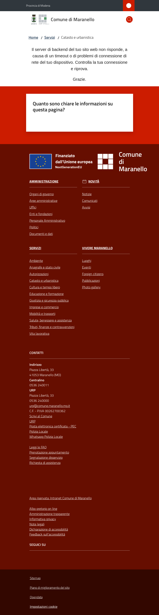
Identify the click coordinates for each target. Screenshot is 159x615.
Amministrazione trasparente (49, 513)
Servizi (49, 37)
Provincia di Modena (38, 5)
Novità (93, 181)
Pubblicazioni (91, 280)
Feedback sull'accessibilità (47, 534)
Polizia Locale (38, 431)
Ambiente (36, 260)
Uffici (32, 207)
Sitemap (35, 578)
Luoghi (86, 260)
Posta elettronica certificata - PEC (52, 426)
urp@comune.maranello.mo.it (49, 405)
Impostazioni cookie (43, 606)
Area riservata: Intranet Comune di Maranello (60, 498)
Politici (33, 227)
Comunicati (89, 200)
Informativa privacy (42, 518)
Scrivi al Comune (40, 416)
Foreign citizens (92, 273)
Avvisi (86, 207)
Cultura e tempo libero (44, 287)
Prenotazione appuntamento (49, 452)
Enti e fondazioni (40, 213)
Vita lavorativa (39, 333)
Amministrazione (43, 181)
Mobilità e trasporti (42, 313)
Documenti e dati (41, 233)
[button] (129, 19)
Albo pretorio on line (43, 508)
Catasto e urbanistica (43, 280)
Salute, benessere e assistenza (50, 320)
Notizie (87, 193)
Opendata (36, 597)
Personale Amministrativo (47, 220)
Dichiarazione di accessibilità (48, 529)
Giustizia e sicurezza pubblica (49, 300)
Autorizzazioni (39, 273)
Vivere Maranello (97, 248)
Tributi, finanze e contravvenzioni (51, 326)
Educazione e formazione (46, 293)
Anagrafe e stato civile (44, 267)
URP (32, 421)
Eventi (86, 267)
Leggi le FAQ (38, 447)
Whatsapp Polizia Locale (46, 436)
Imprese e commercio (44, 306)
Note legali (36, 524)
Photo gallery (91, 287)
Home (33, 37)
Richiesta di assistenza (45, 462)
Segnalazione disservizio (46, 457)
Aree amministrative (43, 200)
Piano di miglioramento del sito (50, 587)
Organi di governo (41, 193)
